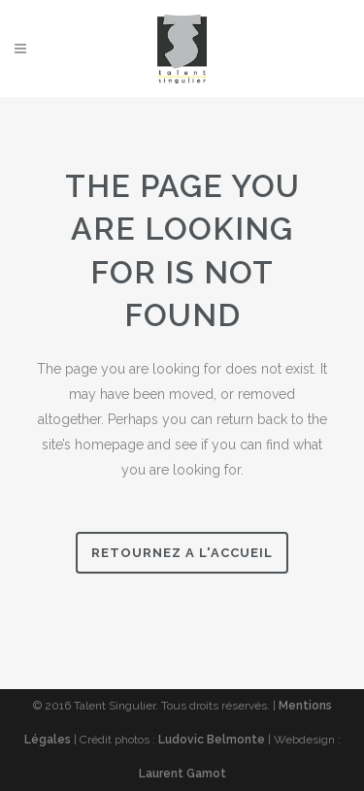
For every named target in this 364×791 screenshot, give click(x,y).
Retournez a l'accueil (182, 552)
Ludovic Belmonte (211, 739)
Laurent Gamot (182, 773)
